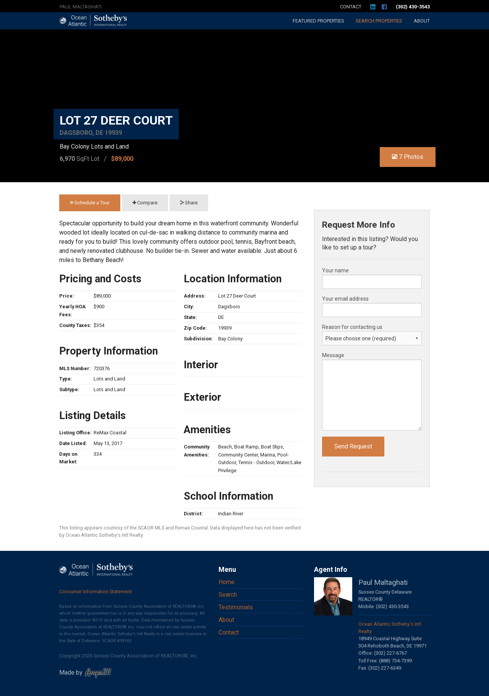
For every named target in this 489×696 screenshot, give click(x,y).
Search (379, 21)
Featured (318, 21)
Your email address (345, 299)
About (422, 21)
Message (333, 355)
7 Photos (407, 156)
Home (227, 582)
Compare (145, 203)
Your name (335, 270)
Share (189, 203)
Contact (350, 7)
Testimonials (236, 607)
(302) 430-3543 (413, 7)
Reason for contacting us (352, 327)
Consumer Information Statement (95, 591)
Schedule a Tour (90, 203)
